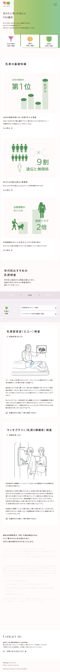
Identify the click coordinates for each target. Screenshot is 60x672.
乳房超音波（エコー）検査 (30, 308)
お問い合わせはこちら (13, 651)
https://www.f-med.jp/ (11, 665)
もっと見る (8, 128)
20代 (11, 295)
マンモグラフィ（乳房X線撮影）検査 (33, 314)
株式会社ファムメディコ (9, 663)
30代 (30, 295)
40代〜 (49, 295)
